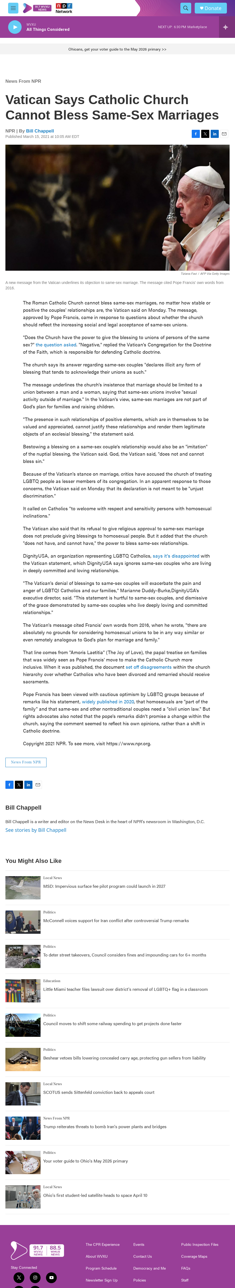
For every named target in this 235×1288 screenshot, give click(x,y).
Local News (52, 878)
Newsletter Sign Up (102, 1280)
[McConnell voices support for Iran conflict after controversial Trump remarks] (23, 922)
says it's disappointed (176, 555)
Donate (213, 8)
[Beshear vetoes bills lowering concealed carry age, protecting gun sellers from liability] (23, 1059)
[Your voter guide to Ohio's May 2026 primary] (23, 1162)
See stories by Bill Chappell (35, 830)
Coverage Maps (194, 1256)
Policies (139, 1280)
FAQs (185, 1268)
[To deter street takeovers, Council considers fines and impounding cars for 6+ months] (23, 956)
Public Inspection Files (200, 1244)
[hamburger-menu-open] (13, 8)
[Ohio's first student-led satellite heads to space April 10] (23, 1196)
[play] (15, 27)
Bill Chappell (40, 131)
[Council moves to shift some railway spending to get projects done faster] (23, 1025)
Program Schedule (101, 1268)
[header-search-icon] (185, 8)
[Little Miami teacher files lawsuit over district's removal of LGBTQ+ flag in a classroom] (23, 990)
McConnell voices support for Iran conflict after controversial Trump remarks (116, 920)
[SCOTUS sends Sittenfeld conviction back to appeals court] (23, 1093)
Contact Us (142, 1256)
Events (138, 1244)
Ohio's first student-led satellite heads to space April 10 (95, 1195)
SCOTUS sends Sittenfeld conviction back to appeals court (98, 1092)
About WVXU (97, 1256)
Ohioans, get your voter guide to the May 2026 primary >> (117, 49)
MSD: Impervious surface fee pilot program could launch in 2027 (104, 886)
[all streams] (227, 27)
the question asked (56, 344)
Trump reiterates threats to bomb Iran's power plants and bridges (105, 1126)
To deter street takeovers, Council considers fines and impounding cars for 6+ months (124, 955)
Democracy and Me (149, 1268)
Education (51, 981)
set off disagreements (149, 666)
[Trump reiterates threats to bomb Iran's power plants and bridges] (23, 1128)
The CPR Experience (103, 1244)
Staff (184, 1280)
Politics (49, 912)
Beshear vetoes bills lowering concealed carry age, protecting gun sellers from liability (124, 1058)
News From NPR (23, 81)
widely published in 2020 (108, 701)
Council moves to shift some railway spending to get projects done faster (112, 1023)
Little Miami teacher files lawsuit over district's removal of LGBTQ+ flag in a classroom (125, 989)
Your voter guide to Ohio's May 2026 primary (85, 1161)
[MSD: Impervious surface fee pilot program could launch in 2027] (23, 887)
